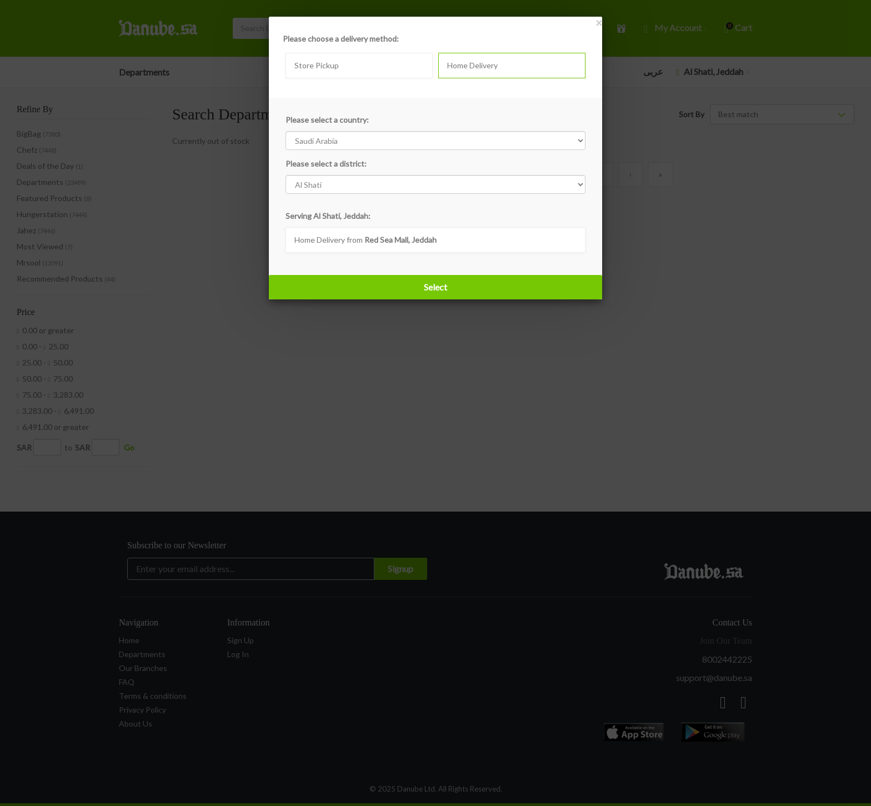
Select (435, 287)
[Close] (598, 22)
